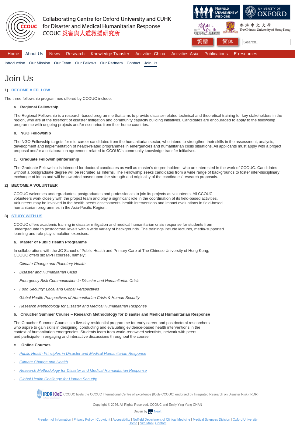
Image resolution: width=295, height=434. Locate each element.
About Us (34, 53)
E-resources (245, 53)
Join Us (150, 63)
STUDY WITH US (26, 216)
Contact (133, 63)
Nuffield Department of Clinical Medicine (161, 419)
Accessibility (121, 419)
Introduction (15, 63)
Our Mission (39, 63)
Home (13, 53)
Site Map (146, 423)
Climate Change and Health (43, 362)
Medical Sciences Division (211, 419)
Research (75, 53)
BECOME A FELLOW (30, 90)
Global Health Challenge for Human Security (58, 379)
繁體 (202, 42)
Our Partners (111, 63)
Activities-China (150, 53)
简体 (227, 42)
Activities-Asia (184, 53)
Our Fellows (85, 63)
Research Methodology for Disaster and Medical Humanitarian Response (83, 370)
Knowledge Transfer (110, 53)
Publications (216, 53)
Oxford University (245, 419)
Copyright (103, 419)
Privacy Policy (84, 419)
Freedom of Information (54, 419)
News (54, 53)
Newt (154, 411)
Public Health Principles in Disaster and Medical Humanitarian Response (82, 353)
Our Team (62, 63)
